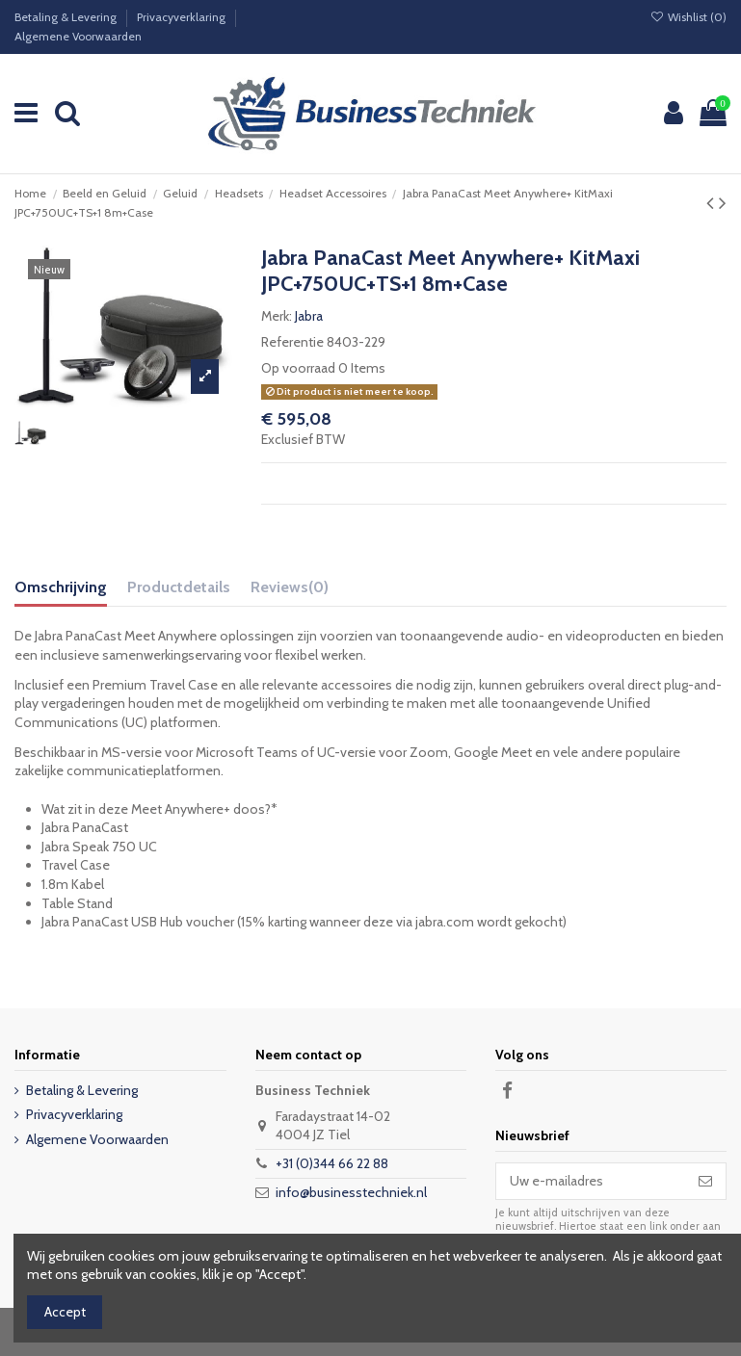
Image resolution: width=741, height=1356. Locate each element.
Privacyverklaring (182, 17)
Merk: (276, 316)
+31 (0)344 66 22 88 (332, 1163)
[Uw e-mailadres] (590, 1181)
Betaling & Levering (66, 17)
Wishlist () (688, 17)
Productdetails (178, 587)
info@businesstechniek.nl (351, 1192)
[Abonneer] (705, 1181)
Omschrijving (60, 587)
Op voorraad (298, 368)
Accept (65, 1311)
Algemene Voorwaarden (78, 36)
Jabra (309, 316)
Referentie (292, 342)
